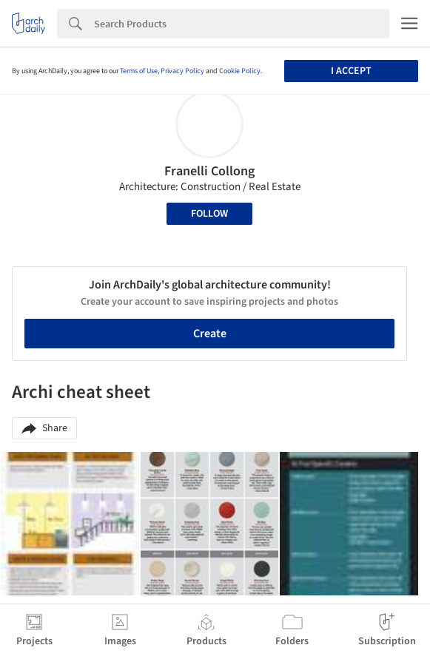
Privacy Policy (182, 71)
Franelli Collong (209, 171)
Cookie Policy (240, 71)
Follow (209, 213)
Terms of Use (139, 71)
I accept (351, 71)
